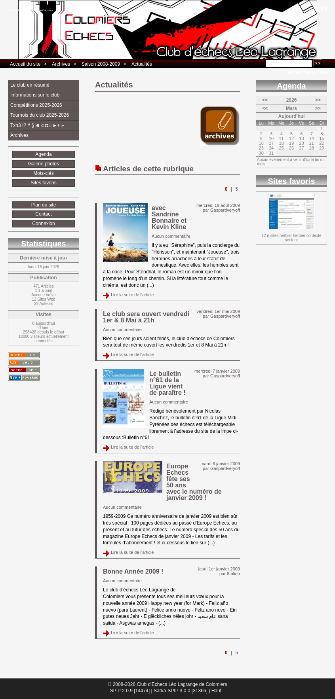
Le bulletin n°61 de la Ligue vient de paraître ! (167, 383)
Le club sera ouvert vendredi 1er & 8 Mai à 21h (146, 317)
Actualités (141, 64)
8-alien (233, 573)
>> (318, 100)
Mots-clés (43, 173)
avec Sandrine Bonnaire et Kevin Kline (169, 217)
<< (265, 100)
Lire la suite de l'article (132, 294)
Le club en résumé (29, 85)
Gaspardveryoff (225, 210)
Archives (61, 64)
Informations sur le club (34, 95)
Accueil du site (25, 64)
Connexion (43, 223)
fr (322, 8)
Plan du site (43, 205)
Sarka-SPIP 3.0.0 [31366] (180, 690)
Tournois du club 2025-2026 (39, 115)
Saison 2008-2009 (101, 64)
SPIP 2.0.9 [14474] (130, 690)
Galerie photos (43, 164)
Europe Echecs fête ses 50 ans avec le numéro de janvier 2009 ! (194, 482)
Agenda (43, 154)
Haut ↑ (218, 690)
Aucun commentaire (171, 236)
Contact (43, 214)
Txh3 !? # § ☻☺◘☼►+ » (37, 125)
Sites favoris (43, 183)
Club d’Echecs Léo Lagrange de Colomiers (30, 10)
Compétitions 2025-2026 (36, 105)
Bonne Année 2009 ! (133, 571)
